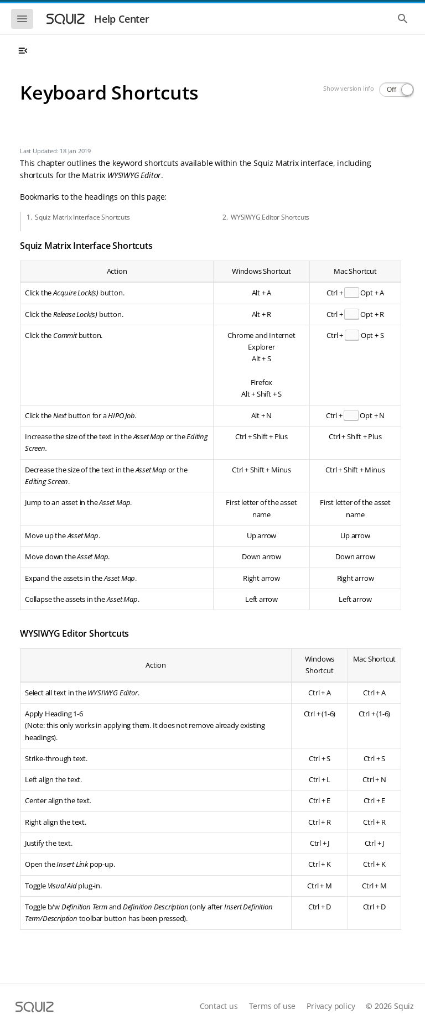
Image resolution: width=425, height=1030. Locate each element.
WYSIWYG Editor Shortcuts (270, 217)
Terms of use (272, 1006)
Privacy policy (331, 1006)
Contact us (219, 1006)
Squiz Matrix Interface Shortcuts (82, 217)
